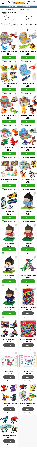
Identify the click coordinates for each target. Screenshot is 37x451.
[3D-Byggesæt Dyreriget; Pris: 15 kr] (28, 44)
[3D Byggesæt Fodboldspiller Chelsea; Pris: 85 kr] (9, 299)
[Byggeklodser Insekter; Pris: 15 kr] (9, 427)
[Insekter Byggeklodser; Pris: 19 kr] (28, 395)
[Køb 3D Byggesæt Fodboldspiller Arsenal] (9, 249)
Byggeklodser (28, 9)
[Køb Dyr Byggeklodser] (28, 185)
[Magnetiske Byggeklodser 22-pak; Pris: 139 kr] (9, 363)
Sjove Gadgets (11, 9)
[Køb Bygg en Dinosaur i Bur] (28, 281)
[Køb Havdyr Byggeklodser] (28, 153)
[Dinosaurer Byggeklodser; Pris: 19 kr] (9, 139)
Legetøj (20, 9)
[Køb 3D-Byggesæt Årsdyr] (9, 121)
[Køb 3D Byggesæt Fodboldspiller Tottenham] (9, 281)
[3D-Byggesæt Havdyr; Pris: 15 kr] (28, 76)
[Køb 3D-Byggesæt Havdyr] (28, 89)
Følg (28, 313)
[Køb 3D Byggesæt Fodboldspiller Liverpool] (28, 249)
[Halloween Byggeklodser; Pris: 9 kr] (9, 171)
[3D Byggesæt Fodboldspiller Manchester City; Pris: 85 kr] (28, 203)
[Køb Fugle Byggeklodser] (28, 121)
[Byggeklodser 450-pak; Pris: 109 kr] (28, 331)
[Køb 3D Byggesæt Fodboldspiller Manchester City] (28, 217)
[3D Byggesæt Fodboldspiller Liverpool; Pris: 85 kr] (28, 235)
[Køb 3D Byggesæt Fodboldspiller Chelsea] (9, 313)
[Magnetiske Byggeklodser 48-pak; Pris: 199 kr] (28, 363)
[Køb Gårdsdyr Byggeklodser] (9, 89)
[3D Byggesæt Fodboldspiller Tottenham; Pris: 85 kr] (9, 267)
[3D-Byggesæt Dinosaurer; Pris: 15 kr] (9, 44)
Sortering (31, 30)
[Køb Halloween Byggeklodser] (9, 185)
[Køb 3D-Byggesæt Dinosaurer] (9, 57)
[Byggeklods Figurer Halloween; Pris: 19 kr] (9, 395)
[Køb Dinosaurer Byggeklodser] (9, 153)
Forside (3, 9)
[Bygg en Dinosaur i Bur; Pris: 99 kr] (28, 267)
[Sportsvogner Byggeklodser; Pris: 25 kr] (9, 203)
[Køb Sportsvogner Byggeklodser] (9, 217)
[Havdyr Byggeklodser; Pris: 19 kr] (28, 139)
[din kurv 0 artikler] (34, 2)
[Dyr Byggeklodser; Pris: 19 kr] (28, 171)
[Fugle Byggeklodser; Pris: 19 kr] (28, 108)
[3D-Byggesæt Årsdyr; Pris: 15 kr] (9, 108)
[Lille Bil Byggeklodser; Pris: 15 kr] (9, 331)
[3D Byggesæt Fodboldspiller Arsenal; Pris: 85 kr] (9, 235)
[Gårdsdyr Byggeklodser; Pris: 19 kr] (9, 76)
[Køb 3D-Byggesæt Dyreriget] (28, 57)
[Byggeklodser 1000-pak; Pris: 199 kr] (28, 299)
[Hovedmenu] (3, 2)
